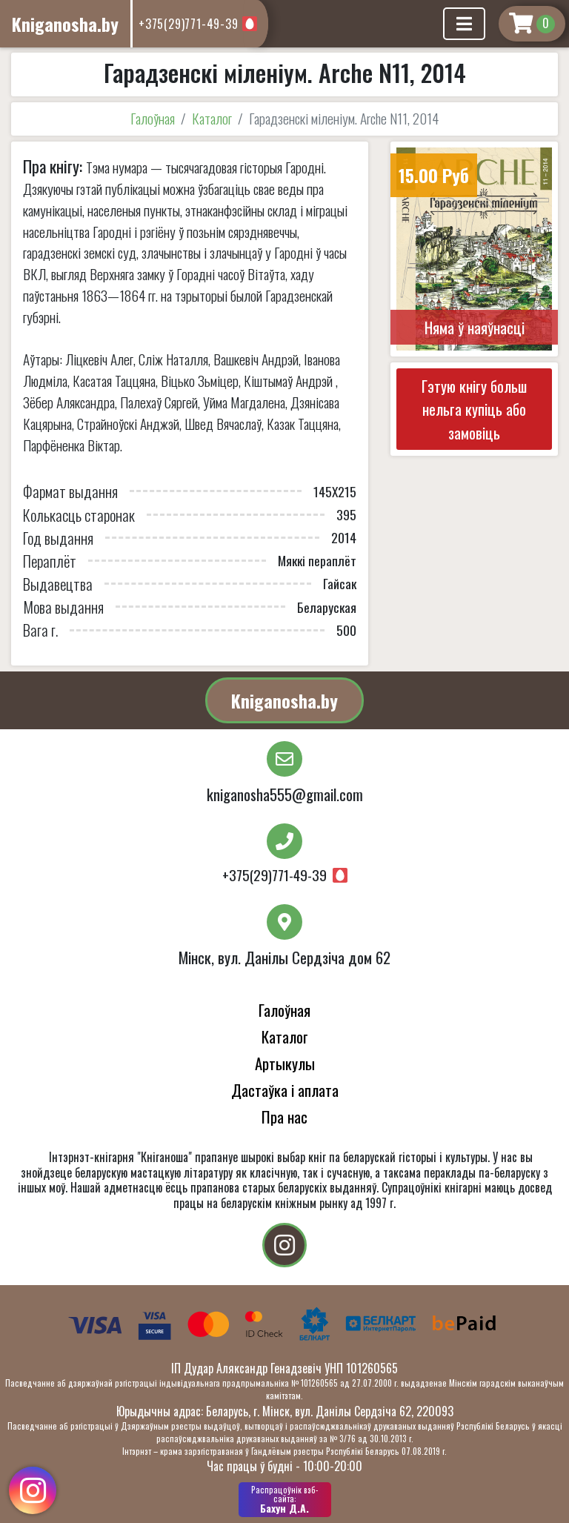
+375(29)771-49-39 (189, 24)
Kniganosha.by (284, 700)
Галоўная (152, 118)
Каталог (212, 118)
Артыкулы (285, 1063)
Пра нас (284, 1116)
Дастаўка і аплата (285, 1089)
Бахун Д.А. (285, 1499)
